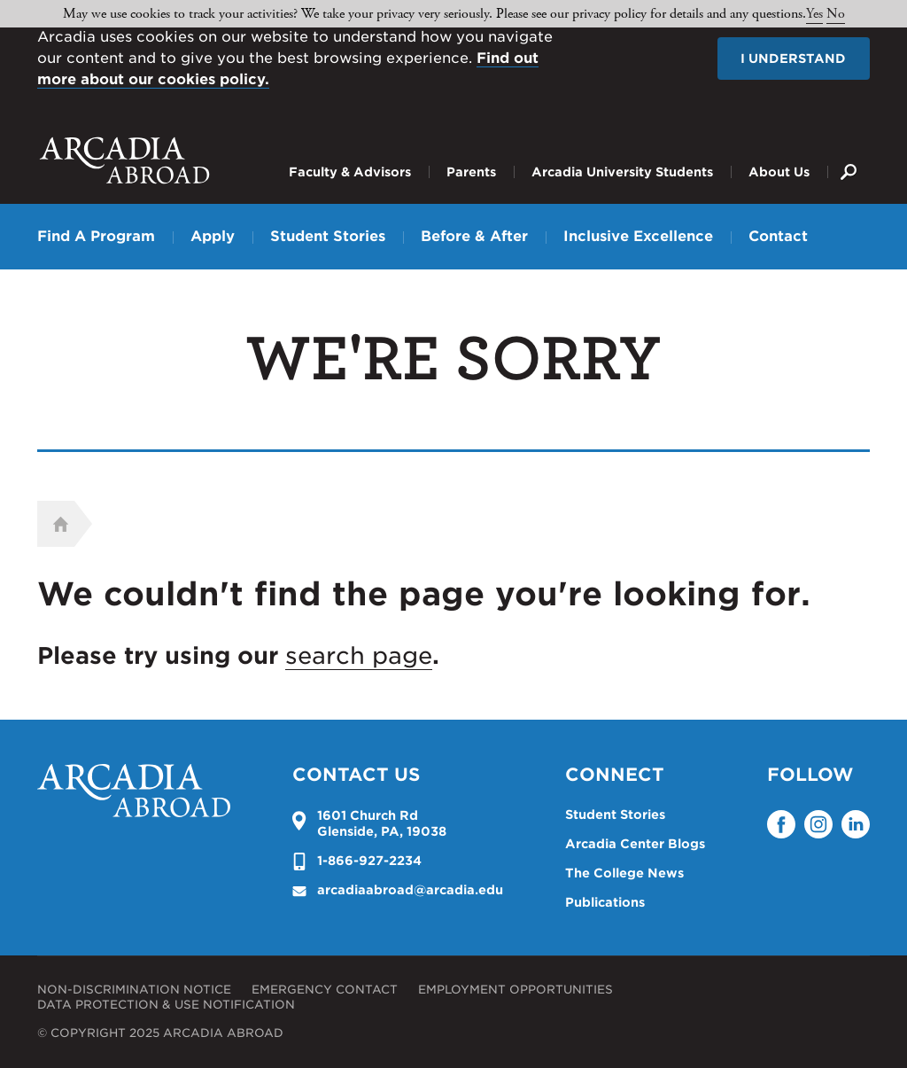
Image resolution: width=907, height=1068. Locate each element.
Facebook (781, 824)
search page (358, 655)
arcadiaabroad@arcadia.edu (410, 890)
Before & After (474, 236)
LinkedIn (855, 824)
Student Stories (327, 236)
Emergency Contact (325, 989)
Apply (212, 236)
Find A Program (96, 236)
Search (848, 158)
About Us (779, 172)
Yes (814, 13)
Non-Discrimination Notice (134, 989)
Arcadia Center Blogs (635, 844)
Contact (778, 236)
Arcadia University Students (622, 172)
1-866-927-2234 (369, 861)
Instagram (818, 824)
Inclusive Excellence (638, 236)
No (835, 13)
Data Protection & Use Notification (166, 1004)
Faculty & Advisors (350, 172)
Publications (605, 902)
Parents (471, 172)
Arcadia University (124, 160)
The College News (624, 873)
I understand (793, 58)
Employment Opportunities (515, 989)
